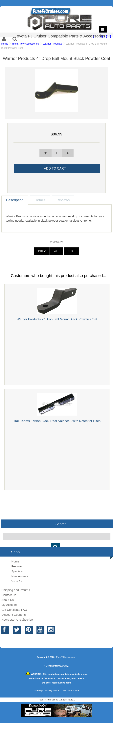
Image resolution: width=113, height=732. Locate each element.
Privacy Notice (52, 690)
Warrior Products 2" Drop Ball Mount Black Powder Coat (57, 319)
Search (60, 524)
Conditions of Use (70, 690)
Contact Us (8, 595)
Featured (17, 566)
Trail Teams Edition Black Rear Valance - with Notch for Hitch (57, 421)
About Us (7, 599)
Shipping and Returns (15, 590)
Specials (17, 571)
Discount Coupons (13, 614)
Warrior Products (52, 43)
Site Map (38, 690)
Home (4, 43)
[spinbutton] (56, 153)
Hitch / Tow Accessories (25, 43)
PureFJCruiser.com (65, 657)
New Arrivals (19, 576)
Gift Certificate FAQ (14, 609)
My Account (9, 604)
